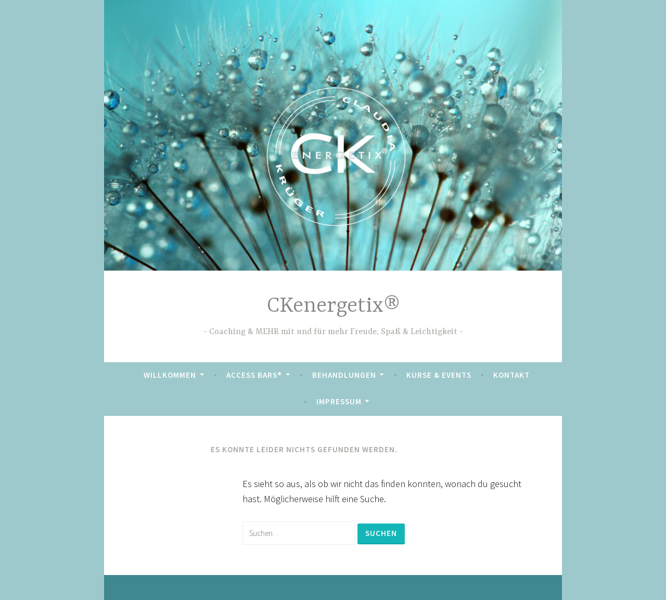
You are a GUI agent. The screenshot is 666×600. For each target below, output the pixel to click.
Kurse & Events (438, 375)
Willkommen (170, 375)
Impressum (339, 401)
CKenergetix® (333, 306)
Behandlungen (344, 375)
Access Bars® (254, 375)
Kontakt (511, 375)
